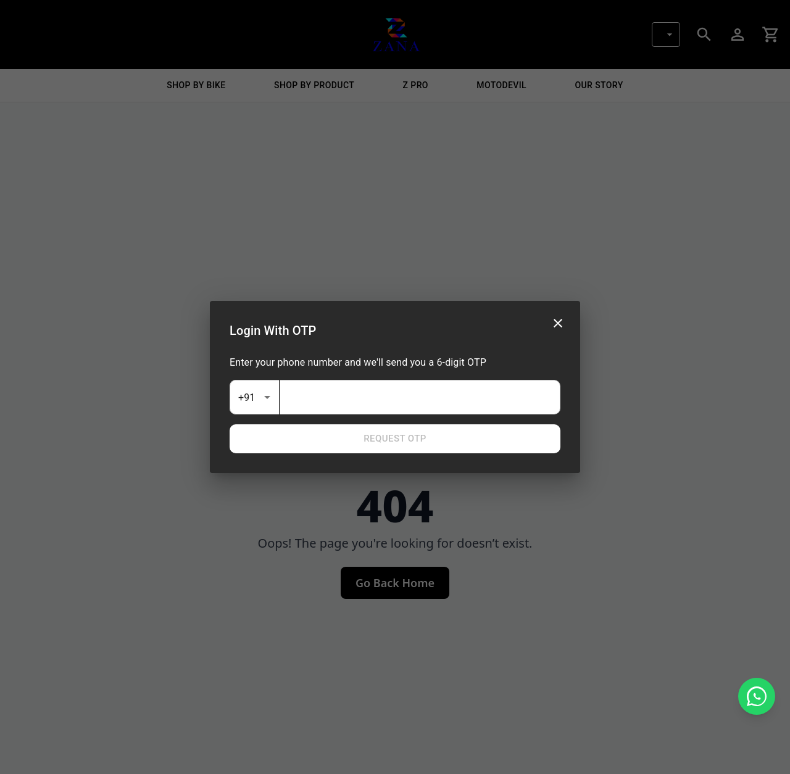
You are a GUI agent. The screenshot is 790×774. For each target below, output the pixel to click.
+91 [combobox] (247, 397)
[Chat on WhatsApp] (756, 696)
